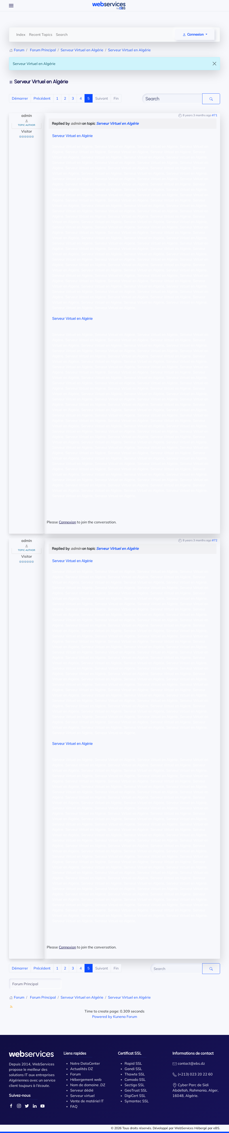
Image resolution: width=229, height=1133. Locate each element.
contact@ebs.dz (191, 1063)
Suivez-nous (19, 1095)
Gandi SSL (133, 1068)
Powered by (102, 1016)
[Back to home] (108, 5)
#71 (214, 115)
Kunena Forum (125, 1016)
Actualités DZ (81, 1068)
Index (20, 34)
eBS (216, 1128)
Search (62, 34)
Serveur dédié (81, 1090)
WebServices (183, 1128)
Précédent (42, 98)
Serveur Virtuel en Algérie (117, 123)
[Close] (214, 63)
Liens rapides (75, 1053)
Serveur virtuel (82, 1095)
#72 (214, 540)
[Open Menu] (11, 5)
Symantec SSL (137, 1101)
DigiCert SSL (135, 1095)
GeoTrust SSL (136, 1090)
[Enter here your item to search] (172, 98)
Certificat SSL (129, 1053)
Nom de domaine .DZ (87, 1085)
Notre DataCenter (85, 1063)
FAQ (73, 1106)
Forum (75, 1074)
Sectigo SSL (134, 1085)
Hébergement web (86, 1079)
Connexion (67, 522)
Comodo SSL (135, 1079)
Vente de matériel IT (87, 1101)
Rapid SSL (133, 1063)
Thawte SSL (135, 1074)
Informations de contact (193, 1053)
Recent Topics (40, 34)
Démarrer (20, 98)
